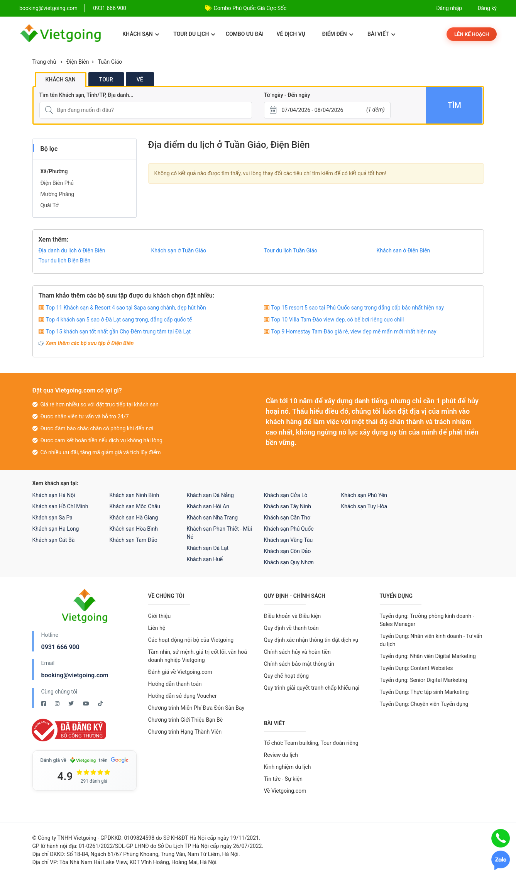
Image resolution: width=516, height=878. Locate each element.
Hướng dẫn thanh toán (175, 684)
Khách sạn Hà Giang (134, 517)
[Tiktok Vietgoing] (100, 703)
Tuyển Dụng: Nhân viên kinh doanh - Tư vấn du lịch (431, 640)
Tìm (454, 105)
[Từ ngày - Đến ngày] (327, 110)
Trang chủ (44, 62)
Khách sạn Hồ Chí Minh (60, 506)
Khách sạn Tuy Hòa (364, 506)
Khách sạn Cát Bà (53, 540)
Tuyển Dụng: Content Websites (416, 668)
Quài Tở (50, 205)
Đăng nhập (449, 8)
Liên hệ (157, 628)
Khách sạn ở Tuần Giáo (178, 250)
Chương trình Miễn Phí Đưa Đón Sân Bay (196, 708)
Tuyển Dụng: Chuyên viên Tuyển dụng (424, 704)
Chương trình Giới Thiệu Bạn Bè (185, 720)
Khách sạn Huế (205, 559)
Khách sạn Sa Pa (52, 517)
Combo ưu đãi (245, 34)
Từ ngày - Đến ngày (287, 95)
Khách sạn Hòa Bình (134, 529)
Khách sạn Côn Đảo (287, 551)
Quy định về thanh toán (291, 628)
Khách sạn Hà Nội (53, 495)
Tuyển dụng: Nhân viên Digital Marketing (428, 656)
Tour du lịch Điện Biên (65, 260)
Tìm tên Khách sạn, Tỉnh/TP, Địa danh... (86, 95)
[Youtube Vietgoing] (86, 703)
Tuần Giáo (110, 62)
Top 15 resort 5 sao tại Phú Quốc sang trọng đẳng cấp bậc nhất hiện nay (357, 308)
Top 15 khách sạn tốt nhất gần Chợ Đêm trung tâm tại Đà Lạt (118, 331)
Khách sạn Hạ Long (55, 529)
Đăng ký (487, 8)
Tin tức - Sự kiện (283, 779)
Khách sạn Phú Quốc (289, 529)
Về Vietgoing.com (285, 791)
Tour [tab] (106, 79)
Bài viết (381, 34)
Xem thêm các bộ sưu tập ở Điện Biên (90, 343)
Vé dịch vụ (291, 34)
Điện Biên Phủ (57, 183)
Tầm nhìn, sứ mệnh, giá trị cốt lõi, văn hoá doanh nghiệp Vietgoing (197, 656)
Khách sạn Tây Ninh (287, 506)
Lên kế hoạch (471, 34)
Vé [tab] (140, 79)
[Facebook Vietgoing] (44, 703)
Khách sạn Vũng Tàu (288, 540)
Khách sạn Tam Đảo (133, 540)
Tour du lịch (194, 34)
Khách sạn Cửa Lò (286, 495)
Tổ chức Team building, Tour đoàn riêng (311, 743)
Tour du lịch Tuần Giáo (291, 250)
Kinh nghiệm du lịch (287, 767)
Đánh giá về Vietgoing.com (180, 672)
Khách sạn (140, 34)
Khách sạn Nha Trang (212, 517)
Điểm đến (337, 34)
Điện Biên (77, 62)
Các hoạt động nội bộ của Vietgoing (191, 640)
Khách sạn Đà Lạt (208, 548)
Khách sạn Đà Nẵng (210, 495)
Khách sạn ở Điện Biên (403, 250)
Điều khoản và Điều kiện (292, 616)
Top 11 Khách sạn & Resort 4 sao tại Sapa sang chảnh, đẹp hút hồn (126, 308)
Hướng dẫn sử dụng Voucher (182, 696)
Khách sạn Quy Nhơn (289, 562)
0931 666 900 (109, 8)
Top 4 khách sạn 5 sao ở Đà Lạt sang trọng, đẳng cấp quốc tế (119, 319)
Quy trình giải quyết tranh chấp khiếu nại (312, 688)
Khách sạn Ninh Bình (134, 495)
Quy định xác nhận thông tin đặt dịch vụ (311, 640)
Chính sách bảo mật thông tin (299, 664)
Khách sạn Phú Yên (364, 495)
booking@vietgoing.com (74, 675)
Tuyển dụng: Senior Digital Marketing (423, 680)
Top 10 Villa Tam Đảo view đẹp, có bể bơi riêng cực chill (337, 319)
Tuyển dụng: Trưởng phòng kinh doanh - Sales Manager (427, 620)
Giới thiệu (159, 616)
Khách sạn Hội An (208, 506)
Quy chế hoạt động (286, 676)
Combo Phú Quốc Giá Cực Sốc (250, 8)
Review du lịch (281, 755)
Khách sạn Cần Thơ (287, 517)
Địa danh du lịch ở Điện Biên (72, 250)
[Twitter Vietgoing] (71, 703)
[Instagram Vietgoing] (58, 703)
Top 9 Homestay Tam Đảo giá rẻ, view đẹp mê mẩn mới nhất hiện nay (353, 331)
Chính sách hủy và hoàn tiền (297, 652)
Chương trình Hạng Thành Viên (185, 732)
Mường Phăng (57, 194)
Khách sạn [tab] (61, 79)
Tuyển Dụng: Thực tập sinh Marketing (424, 692)
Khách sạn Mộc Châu (135, 506)
